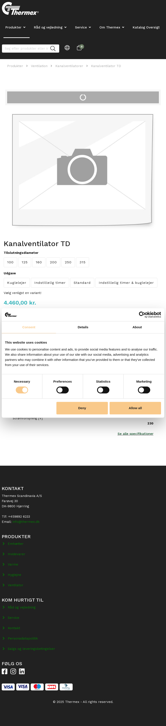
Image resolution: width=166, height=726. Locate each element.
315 (83, 262)
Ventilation (39, 66)
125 (25, 262)
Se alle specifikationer (135, 434)
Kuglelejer (16, 283)
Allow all (135, 408)
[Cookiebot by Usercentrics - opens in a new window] (142, 314)
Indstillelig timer (50, 283)
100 (10, 262)
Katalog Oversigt (146, 27)
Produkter (15, 66)
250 (68, 262)
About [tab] (137, 327)
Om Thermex (109, 27)
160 (39, 262)
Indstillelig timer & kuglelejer (126, 283)
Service (81, 27)
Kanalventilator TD (106, 66)
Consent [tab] (28, 327)
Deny (82, 408)
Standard (82, 283)
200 (53, 262)
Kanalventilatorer (69, 66)
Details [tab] (83, 327)
